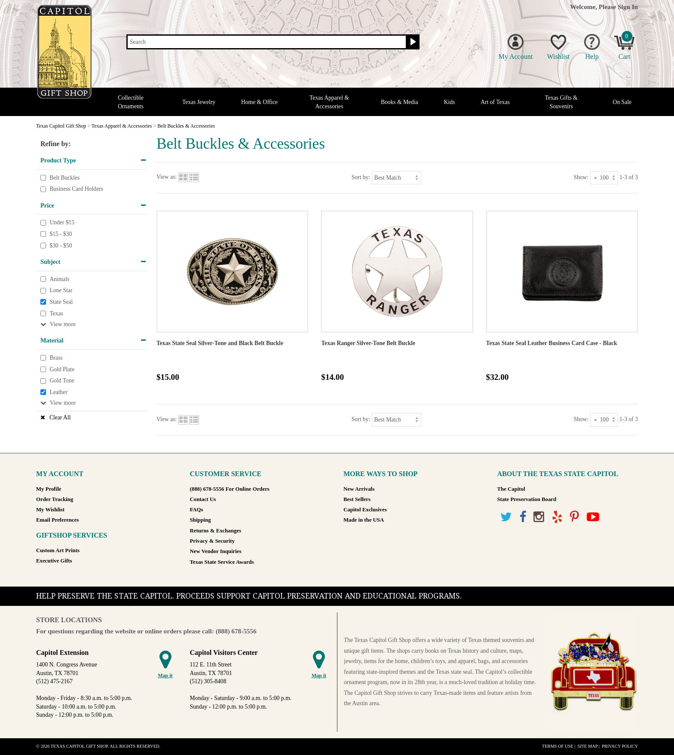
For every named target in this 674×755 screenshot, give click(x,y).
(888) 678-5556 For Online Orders (230, 489)
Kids (449, 102)
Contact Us (203, 499)
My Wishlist (50, 510)
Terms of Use (557, 746)
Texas (56, 313)
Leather (58, 392)
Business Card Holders (76, 189)
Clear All (59, 417)
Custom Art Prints (58, 550)
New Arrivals (358, 489)
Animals (59, 279)
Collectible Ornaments (131, 102)
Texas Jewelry (198, 102)
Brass (55, 358)
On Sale (622, 102)
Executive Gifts (54, 561)
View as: (166, 177)
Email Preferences (57, 520)
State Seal (61, 302)
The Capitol (511, 489)
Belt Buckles (64, 177)
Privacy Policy (620, 746)
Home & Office (259, 102)
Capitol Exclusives (365, 510)
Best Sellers (357, 499)
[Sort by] (396, 177)
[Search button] (412, 42)
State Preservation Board (527, 499)
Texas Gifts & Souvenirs (561, 102)
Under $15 (61, 223)
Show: (580, 177)
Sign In (628, 6)
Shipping (200, 520)
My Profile (48, 489)
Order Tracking (54, 499)
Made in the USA (363, 520)
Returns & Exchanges (215, 531)
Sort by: (361, 177)
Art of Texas (495, 102)
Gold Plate (61, 369)
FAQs (196, 510)
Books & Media (399, 102)
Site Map (587, 746)
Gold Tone (61, 380)
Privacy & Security (212, 541)
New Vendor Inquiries (216, 551)
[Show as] (604, 177)
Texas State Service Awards (222, 562)
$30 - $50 (60, 245)
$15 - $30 (60, 234)
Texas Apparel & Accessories (329, 102)
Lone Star (60, 290)
